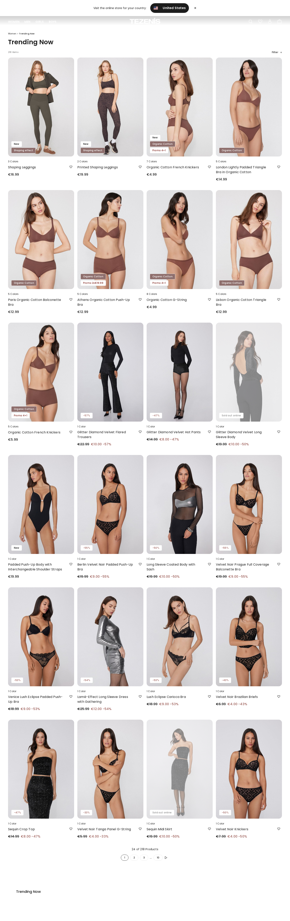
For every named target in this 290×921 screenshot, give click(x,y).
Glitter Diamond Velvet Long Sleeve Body (239, 438)
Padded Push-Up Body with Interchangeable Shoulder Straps (35, 570)
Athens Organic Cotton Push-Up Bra (103, 305)
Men (27, 22)
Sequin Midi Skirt (159, 832)
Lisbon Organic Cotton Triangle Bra (241, 305)
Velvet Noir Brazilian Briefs (237, 700)
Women (14, 22)
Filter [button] (277, 56)
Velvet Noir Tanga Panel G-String (104, 832)
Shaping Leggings (22, 170)
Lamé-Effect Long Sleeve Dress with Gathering (102, 702)
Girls (39, 22)
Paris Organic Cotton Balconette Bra (34, 305)
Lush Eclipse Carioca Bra (166, 700)
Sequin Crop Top (21, 832)
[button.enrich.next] (166, 861)
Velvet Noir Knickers (232, 832)
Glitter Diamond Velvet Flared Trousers (101, 438)
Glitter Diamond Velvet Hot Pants (174, 435)
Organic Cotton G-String (167, 303)
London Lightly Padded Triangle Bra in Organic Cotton (241, 173)
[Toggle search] (250, 21)
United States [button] (169, 8)
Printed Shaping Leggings (97, 170)
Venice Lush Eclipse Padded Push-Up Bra (35, 702)
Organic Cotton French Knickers (173, 170)
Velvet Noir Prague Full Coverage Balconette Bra (242, 570)
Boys (53, 22)
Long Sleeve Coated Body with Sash (171, 570)
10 (158, 861)
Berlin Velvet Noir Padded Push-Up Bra (105, 570)
